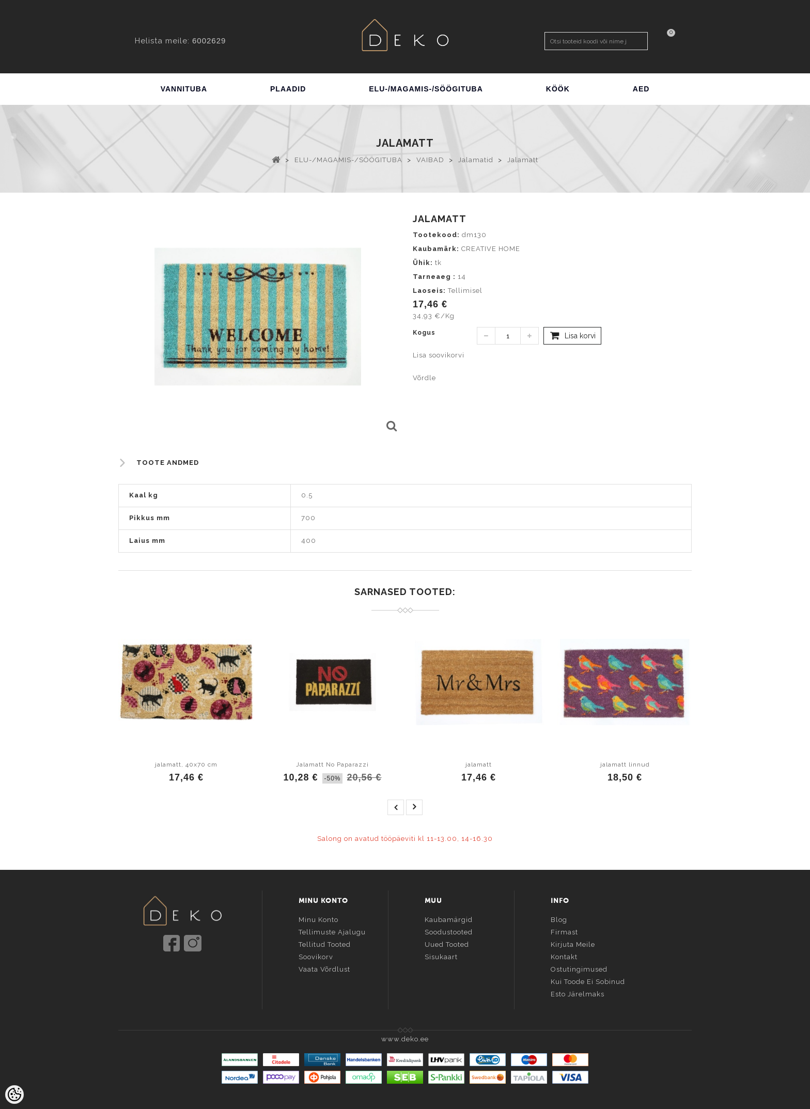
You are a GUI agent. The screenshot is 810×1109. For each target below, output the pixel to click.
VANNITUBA (184, 89)
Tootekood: (436, 235)
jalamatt (478, 764)
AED (641, 89)
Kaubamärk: (436, 249)
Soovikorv (316, 955)
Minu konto (318, 918)
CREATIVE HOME (490, 249)
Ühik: (423, 263)
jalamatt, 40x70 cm (186, 764)
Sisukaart (441, 955)
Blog (559, 918)
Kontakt (564, 955)
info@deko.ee (199, 973)
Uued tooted (447, 943)
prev (395, 807)
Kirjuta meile (573, 943)
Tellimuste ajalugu (332, 930)
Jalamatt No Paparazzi (332, 764)
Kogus (424, 332)
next (414, 807)
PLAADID (288, 89)
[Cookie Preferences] (14, 1094)
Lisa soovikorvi (438, 355)
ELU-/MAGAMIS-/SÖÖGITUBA (426, 89)
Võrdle (424, 378)
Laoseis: (429, 290)
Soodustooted (449, 930)
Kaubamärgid (449, 918)
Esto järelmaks (577, 992)
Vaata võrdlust (324, 968)
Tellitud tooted (325, 943)
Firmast (564, 930)
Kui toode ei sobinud (588, 980)
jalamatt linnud (625, 764)
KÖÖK (558, 89)
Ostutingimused (579, 968)
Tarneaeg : (434, 276)
